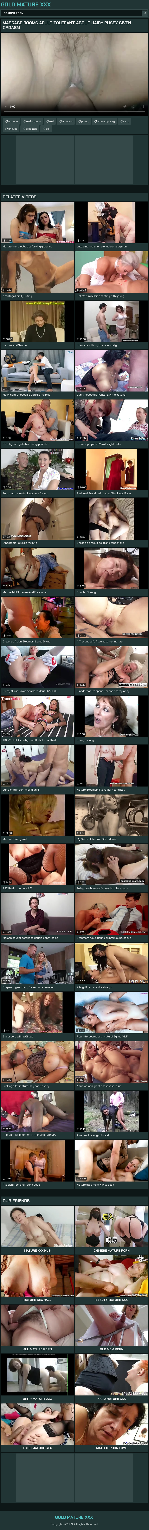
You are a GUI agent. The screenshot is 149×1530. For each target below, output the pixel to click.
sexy (126, 121)
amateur (67, 121)
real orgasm (33, 121)
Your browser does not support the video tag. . (74, 74)
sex (48, 128)
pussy (85, 121)
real (51, 121)
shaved (12, 128)
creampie (31, 128)
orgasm (13, 121)
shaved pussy (106, 121)
